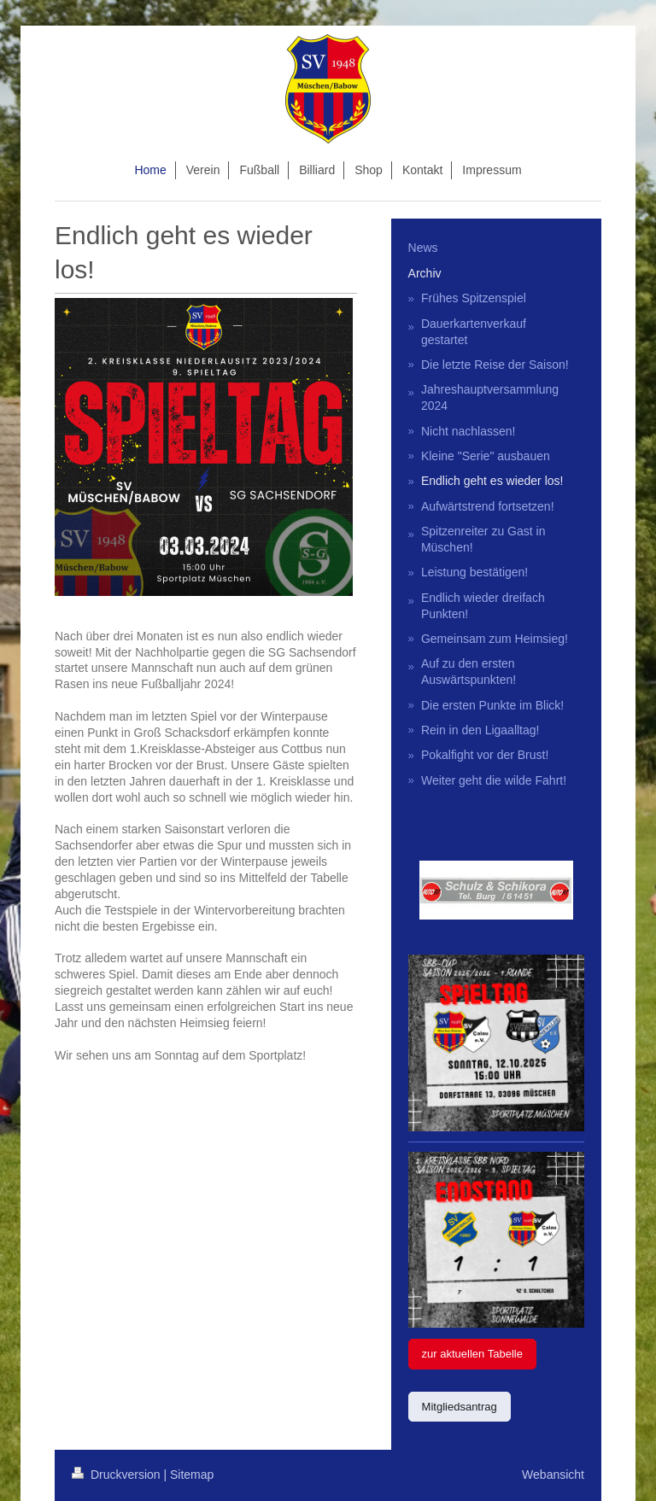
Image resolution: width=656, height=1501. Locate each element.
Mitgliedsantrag (459, 1406)
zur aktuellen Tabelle (472, 1353)
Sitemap (192, 1474)
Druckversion (117, 1474)
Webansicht (553, 1474)
